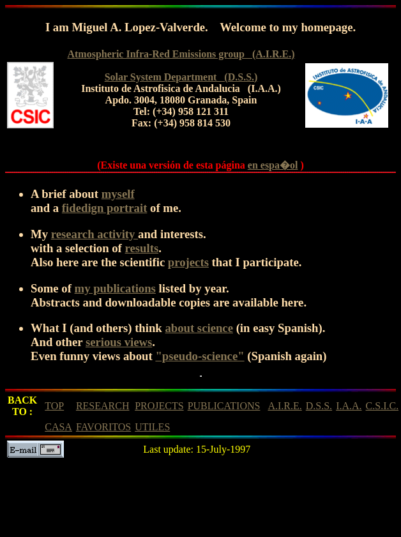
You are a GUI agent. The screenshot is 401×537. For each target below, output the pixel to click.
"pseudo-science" (199, 356)
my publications (115, 288)
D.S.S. (319, 405)
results (142, 248)
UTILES (152, 426)
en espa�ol (273, 165)
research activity (94, 234)
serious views (119, 342)
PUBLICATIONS (224, 405)
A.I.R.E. (284, 405)
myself (118, 193)
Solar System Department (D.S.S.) (181, 77)
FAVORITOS (103, 426)
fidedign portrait (105, 208)
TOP (54, 405)
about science (199, 328)
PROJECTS (159, 405)
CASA (58, 426)
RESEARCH (103, 405)
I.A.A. (348, 405)
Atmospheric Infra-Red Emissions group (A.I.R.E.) (180, 54)
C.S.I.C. (382, 405)
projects (188, 262)
